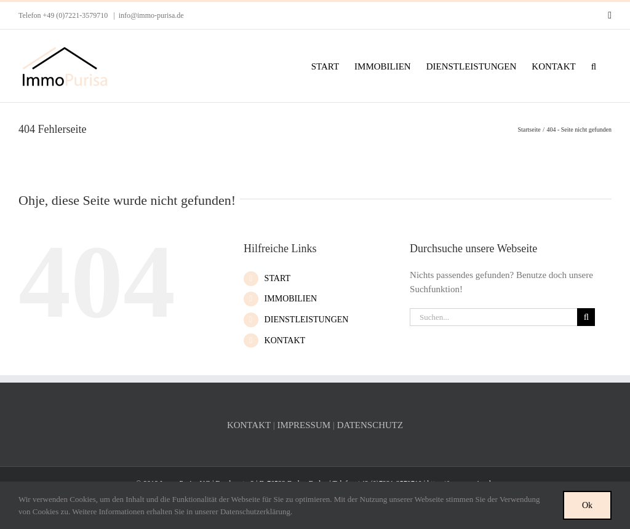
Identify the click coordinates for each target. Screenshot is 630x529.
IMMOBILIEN (291, 298)
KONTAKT (285, 340)
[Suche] (586, 317)
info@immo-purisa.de (151, 15)
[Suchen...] (493, 317)
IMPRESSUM (303, 425)
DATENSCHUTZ (370, 425)
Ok (587, 505)
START (277, 278)
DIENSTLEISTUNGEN (307, 319)
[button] (593, 66)
